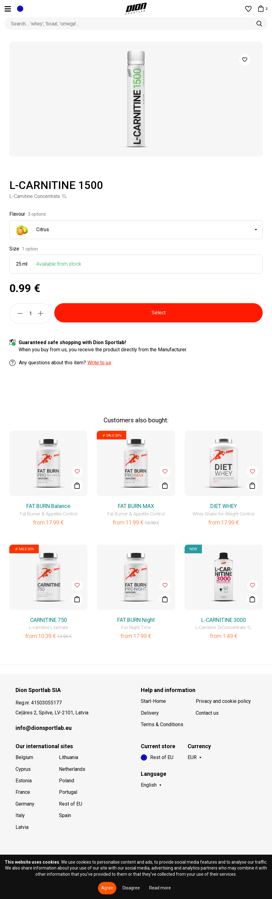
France (23, 792)
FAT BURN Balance (48, 506)
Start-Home (153, 701)
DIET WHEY (223, 506)
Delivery (150, 713)
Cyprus (23, 769)
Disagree (131, 887)
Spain (65, 815)
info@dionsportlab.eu (44, 728)
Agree (107, 887)
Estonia (24, 781)
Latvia (22, 827)
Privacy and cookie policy (223, 701)
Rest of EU (70, 804)
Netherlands (72, 769)
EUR (192, 757)
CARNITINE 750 (48, 620)
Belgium (24, 757)
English (149, 785)
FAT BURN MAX (136, 506)
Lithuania (68, 757)
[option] (136, 99)
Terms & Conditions (162, 724)
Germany (25, 804)
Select (159, 313)
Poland (66, 781)
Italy (20, 815)
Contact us (207, 713)
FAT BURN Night (136, 620)
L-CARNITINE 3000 (223, 620)
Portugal (68, 792)
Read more (160, 887)
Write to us (99, 363)
